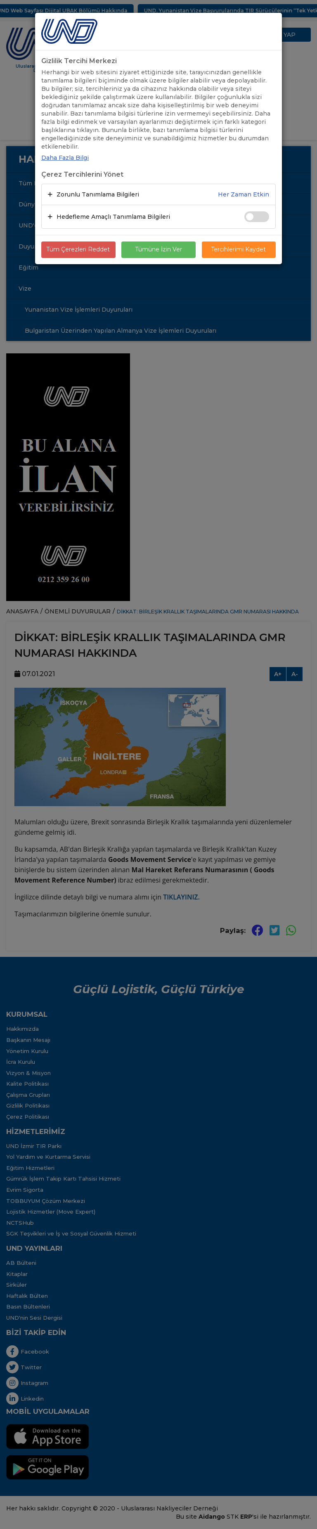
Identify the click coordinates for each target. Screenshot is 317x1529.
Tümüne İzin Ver (158, 249)
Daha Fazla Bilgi (65, 157)
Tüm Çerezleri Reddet (78, 249)
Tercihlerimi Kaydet (238, 249)
